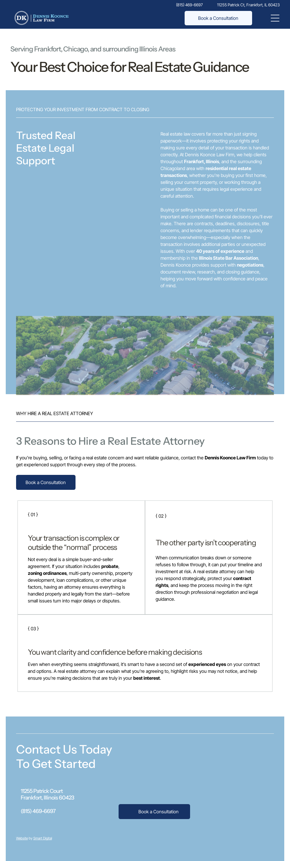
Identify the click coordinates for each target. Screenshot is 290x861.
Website (22, 838)
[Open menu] (275, 18)
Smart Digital (42, 838)
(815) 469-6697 (38, 811)
